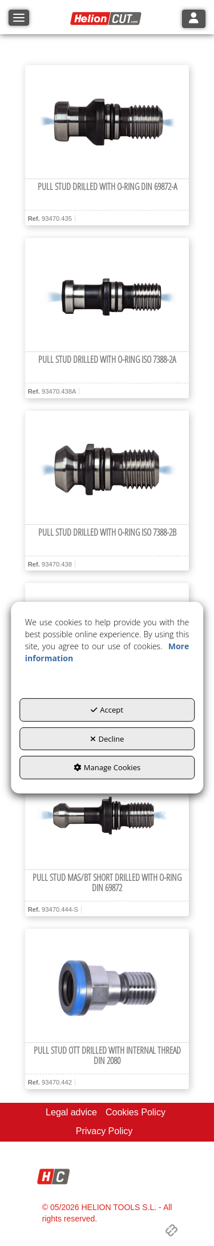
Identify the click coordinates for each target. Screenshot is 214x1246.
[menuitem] (71, 1112)
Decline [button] (107, 739)
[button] (107, 19)
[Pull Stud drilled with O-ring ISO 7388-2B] (107, 468)
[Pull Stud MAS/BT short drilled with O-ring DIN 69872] (107, 813)
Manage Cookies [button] (107, 767)
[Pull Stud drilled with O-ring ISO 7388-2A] (107, 295)
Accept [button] (107, 710)
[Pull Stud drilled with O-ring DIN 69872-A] (107, 122)
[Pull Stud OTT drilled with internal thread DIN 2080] (107, 986)
